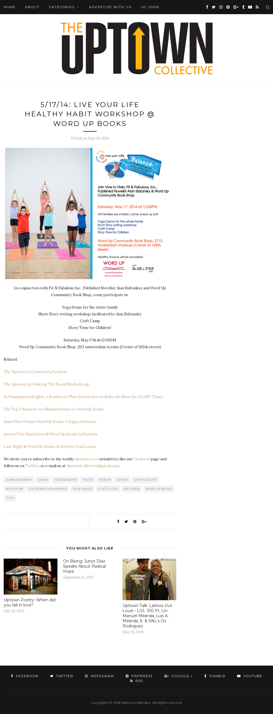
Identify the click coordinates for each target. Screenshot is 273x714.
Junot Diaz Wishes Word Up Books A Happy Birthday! (50, 421)
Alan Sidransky (19, 479)
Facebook (141, 459)
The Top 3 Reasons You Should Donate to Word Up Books (54, 409)
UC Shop (150, 7)
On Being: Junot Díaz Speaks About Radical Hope (84, 566)
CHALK (43, 479)
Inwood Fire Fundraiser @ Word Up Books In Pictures (51, 434)
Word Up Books (159, 488)
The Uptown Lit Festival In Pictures (35, 371)
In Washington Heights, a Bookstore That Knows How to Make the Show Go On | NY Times (83, 396)
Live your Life (145, 479)
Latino (122, 479)
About (32, 7)
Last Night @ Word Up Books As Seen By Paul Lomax (50, 446)
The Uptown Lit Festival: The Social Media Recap (46, 384)
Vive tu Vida (108, 488)
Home (10, 7)
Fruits (88, 479)
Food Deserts (65, 479)
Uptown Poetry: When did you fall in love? (29, 602)
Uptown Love (86, 459)
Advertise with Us (110, 7)
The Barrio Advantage (48, 488)
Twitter (32, 465)
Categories (62, 7)
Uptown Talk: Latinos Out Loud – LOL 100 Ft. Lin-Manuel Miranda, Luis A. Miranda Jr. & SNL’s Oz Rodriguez (147, 616)
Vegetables (82, 488)
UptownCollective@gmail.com (92, 465)
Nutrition (14, 488)
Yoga (10, 497)
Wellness (132, 488)
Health (105, 479)
